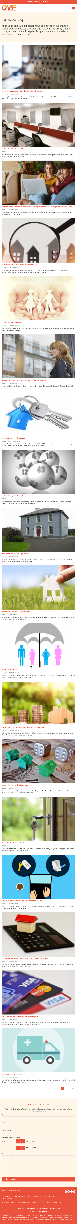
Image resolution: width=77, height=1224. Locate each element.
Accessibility (55, 1202)
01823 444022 (45, 2)
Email (4, 1122)
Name (4, 1115)
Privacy (62, 1202)
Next (73, 1088)
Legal (48, 1202)
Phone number (7, 1130)
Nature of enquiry (7, 1154)
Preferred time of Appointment (11, 1138)
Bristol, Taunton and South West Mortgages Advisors (16, 1202)
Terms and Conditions (39, 1202)
